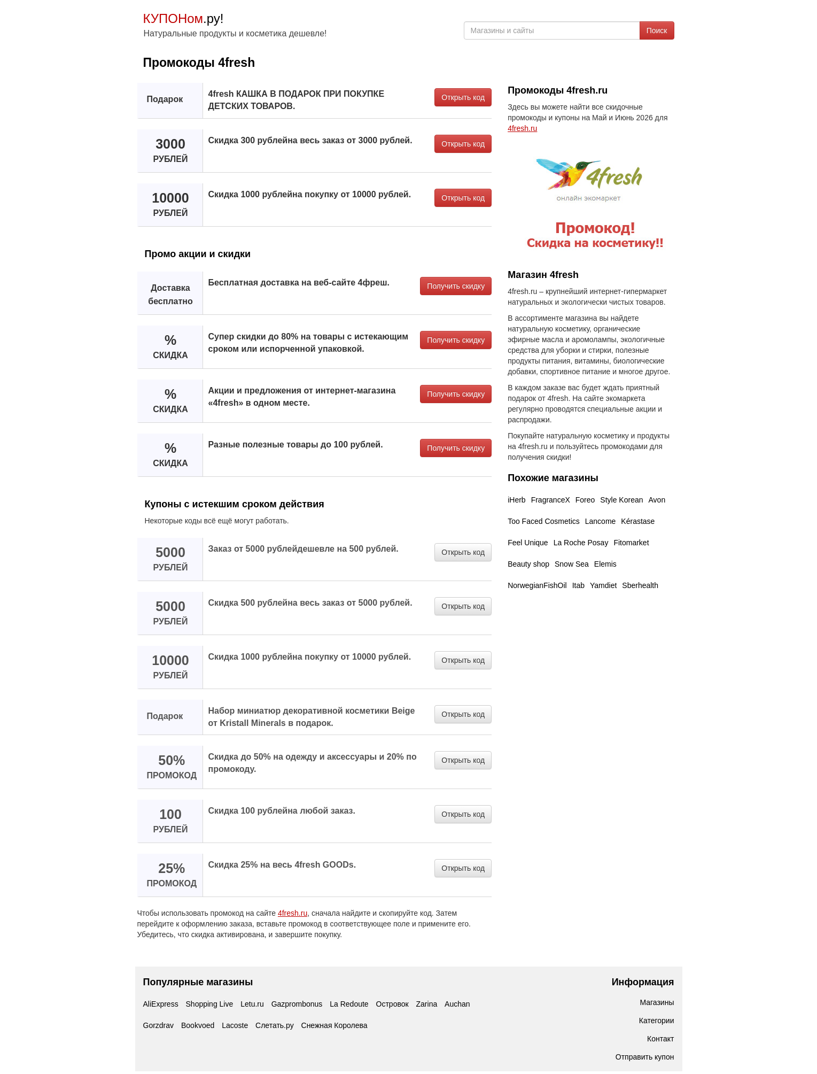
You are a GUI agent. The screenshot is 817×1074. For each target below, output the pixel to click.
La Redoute (349, 1004)
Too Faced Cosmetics (544, 521)
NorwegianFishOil (537, 585)
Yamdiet (603, 585)
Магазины (657, 1002)
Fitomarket (631, 542)
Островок (392, 1004)
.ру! (183, 18)
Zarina (427, 1004)
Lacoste (235, 1025)
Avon (657, 500)
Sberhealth (640, 585)
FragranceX (550, 500)
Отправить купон (645, 1057)
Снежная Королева (334, 1025)
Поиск (657, 30)
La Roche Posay (581, 542)
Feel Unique (528, 542)
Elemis (605, 564)
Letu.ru (252, 1004)
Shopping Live (210, 1004)
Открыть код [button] (463, 97)
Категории (656, 1020)
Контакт (660, 1038)
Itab (578, 585)
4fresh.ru (292, 913)
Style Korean (621, 500)
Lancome (600, 521)
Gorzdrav (158, 1025)
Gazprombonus (297, 1004)
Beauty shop (528, 564)
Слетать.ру (274, 1025)
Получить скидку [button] (456, 286)
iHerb (516, 500)
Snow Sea (572, 564)
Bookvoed (197, 1025)
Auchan (457, 1004)
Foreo (585, 500)
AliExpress (160, 1004)
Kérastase (638, 521)
